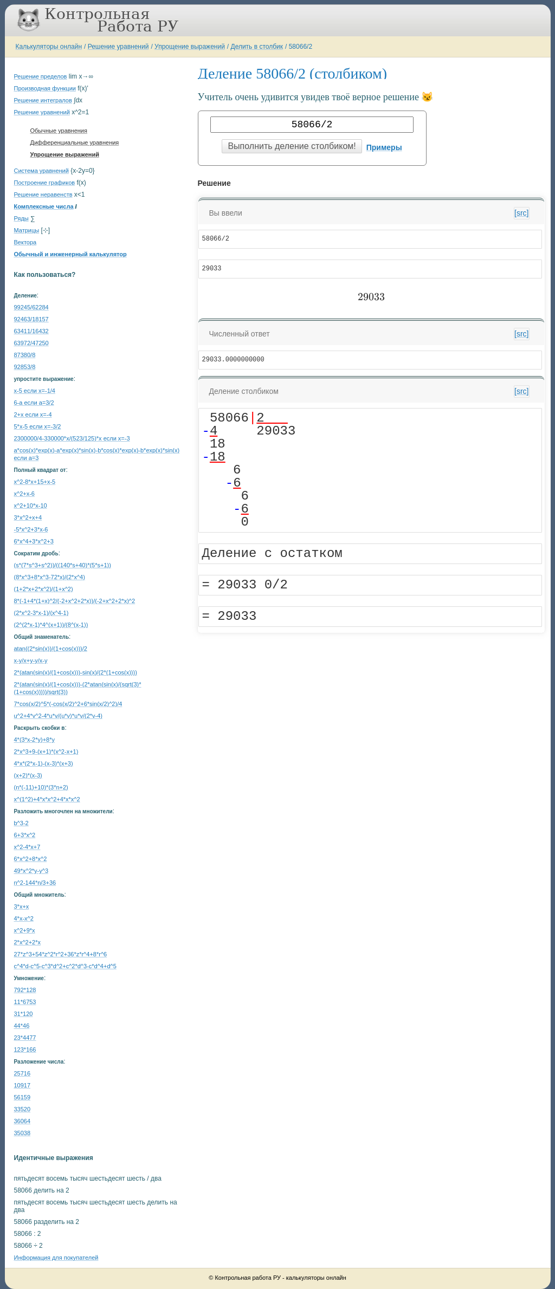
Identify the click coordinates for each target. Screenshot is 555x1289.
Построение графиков (44, 182)
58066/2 (300, 46)
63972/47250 (31, 343)
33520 (22, 1109)
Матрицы (27, 230)
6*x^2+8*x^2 (30, 859)
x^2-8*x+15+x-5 (35, 481)
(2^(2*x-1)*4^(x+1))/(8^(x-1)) (51, 624)
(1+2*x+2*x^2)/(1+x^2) (43, 589)
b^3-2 (21, 823)
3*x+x (21, 906)
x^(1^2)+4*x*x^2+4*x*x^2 (47, 799)
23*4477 (25, 1037)
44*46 (22, 1025)
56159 (22, 1097)
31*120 (23, 1014)
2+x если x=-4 (33, 414)
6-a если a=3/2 (34, 402)
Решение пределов (40, 76)
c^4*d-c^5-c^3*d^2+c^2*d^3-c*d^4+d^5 (65, 966)
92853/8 (25, 367)
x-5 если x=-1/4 (34, 390)
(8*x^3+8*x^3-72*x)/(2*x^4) (49, 577)
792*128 (25, 990)
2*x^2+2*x (27, 942)
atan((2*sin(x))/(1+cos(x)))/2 (50, 648)
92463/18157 (31, 319)
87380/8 (25, 355)
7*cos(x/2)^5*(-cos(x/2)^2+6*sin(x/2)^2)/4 (68, 704)
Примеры (384, 147)
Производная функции (45, 88)
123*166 (25, 1049)
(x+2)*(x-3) (28, 775)
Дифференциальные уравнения (74, 142)
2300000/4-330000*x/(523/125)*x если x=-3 (72, 438)
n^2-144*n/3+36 (35, 882)
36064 (22, 1121)
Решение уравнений (118, 46)
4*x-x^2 (24, 918)
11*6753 (25, 1002)
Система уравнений (41, 170)
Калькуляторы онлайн (49, 46)
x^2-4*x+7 (27, 847)
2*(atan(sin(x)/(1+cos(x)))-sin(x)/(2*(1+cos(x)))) (75, 672)
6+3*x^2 (25, 835)
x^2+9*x (24, 930)
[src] (521, 213)
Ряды (21, 218)
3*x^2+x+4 (28, 517)
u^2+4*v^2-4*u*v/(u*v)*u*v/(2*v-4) (58, 715)
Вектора (25, 242)
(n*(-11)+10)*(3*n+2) (41, 787)
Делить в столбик (257, 46)
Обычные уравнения (58, 130)
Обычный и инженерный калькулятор (70, 254)
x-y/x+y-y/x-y (31, 660)
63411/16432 (31, 331)
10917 (22, 1085)
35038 (22, 1133)
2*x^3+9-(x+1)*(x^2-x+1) (46, 751)
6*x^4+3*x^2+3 (34, 541)
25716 (22, 1073)
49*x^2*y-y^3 (31, 870)
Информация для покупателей (56, 1257)
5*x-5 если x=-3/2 (37, 426)
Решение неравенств (43, 194)
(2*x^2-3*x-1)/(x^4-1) (41, 613)
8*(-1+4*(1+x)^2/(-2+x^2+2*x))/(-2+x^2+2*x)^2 (74, 601)
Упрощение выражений (189, 46)
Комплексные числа (44, 206)
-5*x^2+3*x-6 (31, 529)
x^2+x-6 (24, 493)
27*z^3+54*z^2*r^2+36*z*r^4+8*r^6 (60, 954)
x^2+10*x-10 (30, 505)
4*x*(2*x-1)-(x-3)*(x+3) (43, 763)
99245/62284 (31, 307)
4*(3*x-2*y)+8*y (34, 739)
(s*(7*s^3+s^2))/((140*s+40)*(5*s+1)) (62, 565)
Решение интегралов (43, 100)
